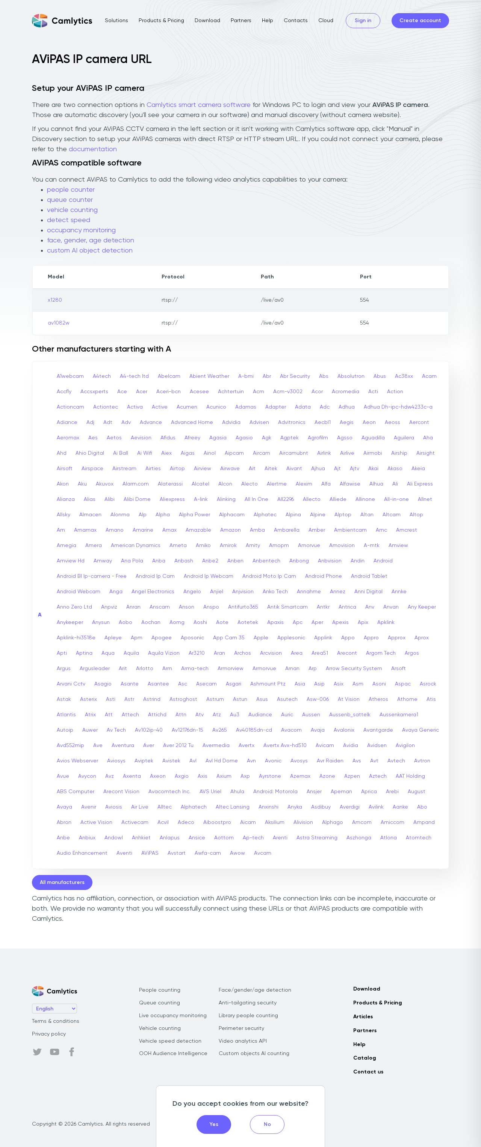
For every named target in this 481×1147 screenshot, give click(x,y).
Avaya (64, 807)
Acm (258, 391)
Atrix (90, 714)
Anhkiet (141, 837)
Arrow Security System (354, 668)
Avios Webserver (77, 761)
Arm (167, 668)
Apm (136, 637)
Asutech (287, 699)
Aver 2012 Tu (178, 745)
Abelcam (169, 376)
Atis (431, 699)
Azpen (352, 776)
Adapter (275, 407)
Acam (429, 376)
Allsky (63, 514)
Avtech (396, 761)
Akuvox (104, 484)
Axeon (158, 776)
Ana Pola (132, 561)
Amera (93, 545)
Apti (62, 653)
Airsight (425, 453)
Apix (363, 622)
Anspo (211, 607)
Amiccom (392, 822)
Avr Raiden (330, 761)
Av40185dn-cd (254, 730)
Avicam (325, 745)
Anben (235, 561)
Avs (356, 761)
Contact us (368, 1072)
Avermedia (216, 745)
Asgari (233, 684)
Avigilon (405, 745)
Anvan (391, 607)
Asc (182, 684)
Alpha (163, 514)
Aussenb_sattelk (350, 714)
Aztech (378, 776)
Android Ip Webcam (208, 576)
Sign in (363, 20)
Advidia (231, 422)
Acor (317, 391)
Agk (266, 437)
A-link (201, 499)
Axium (223, 776)
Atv (199, 714)
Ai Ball (120, 453)
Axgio (182, 776)
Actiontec (105, 407)
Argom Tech (381, 653)
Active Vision (96, 822)
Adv (126, 422)
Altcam (392, 514)
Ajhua (318, 468)
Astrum (215, 699)
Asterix (88, 699)
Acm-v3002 (288, 391)
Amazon (230, 530)
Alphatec (265, 514)
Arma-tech (195, 668)
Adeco (186, 822)
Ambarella (286, 530)
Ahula (237, 791)
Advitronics (292, 422)
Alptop (342, 514)
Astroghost (183, 699)
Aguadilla (373, 437)
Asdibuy (321, 807)
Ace (122, 391)
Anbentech (266, 561)
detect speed (68, 220)
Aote (222, 622)
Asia (300, 684)
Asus (262, 699)
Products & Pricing (161, 20)
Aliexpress (172, 499)
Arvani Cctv (71, 684)
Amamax (85, 530)
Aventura (123, 745)
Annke (399, 591)
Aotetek (247, 622)
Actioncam (70, 407)
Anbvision (330, 561)
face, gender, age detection (90, 240)
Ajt (337, 468)
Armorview (231, 668)
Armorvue (264, 668)
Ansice (197, 837)
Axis (202, 776)
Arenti (280, 837)
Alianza (66, 499)
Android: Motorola (275, 791)
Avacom (291, 730)
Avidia (350, 745)
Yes (214, 1124)
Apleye (113, 637)
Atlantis (66, 714)
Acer (141, 391)
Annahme (309, 591)
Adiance (67, 422)
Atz (217, 714)
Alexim (304, 484)
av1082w (59, 323)
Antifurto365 (243, 607)
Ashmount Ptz (268, 684)
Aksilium (274, 822)
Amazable (198, 530)
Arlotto (144, 668)
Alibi (109, 499)
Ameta (178, 545)
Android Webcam (78, 591)
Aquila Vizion (164, 653)
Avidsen (377, 745)
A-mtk (372, 545)
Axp (245, 776)
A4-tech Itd (134, 376)
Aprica (369, 791)
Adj (90, 422)
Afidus (167, 437)
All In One (256, 499)
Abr (267, 376)
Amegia (66, 545)
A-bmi (246, 376)
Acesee (199, 391)
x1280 (55, 300)
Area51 (320, 653)
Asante (130, 684)
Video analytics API (243, 1041)
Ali (395, 484)
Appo (348, 637)
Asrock (428, 684)
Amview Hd (71, 561)
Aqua (108, 653)
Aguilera (404, 437)
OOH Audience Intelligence (173, 1053)
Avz (109, 776)
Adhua (347, 407)
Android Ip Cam (155, 576)
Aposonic (192, 637)
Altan (367, 514)
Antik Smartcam (287, 607)
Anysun (101, 622)
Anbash (183, 561)
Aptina (84, 653)
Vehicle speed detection (170, 1041)
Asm (357, 684)
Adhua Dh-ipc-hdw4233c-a (398, 407)
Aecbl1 (323, 422)
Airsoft (65, 468)
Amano (115, 530)
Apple (261, 637)
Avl (193, 761)
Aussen (311, 714)
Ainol (210, 453)
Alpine (317, 514)
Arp (313, 668)
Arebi (392, 791)
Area (297, 653)
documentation (93, 149)
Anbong (299, 561)
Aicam (248, 822)
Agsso (344, 437)
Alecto (249, 484)
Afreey (192, 437)
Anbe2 (210, 561)
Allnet (425, 499)
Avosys (299, 761)
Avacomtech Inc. (169, 791)
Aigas (188, 453)
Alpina (293, 514)
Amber (317, 530)
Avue (63, 776)
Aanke (400, 807)
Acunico (216, 407)
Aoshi (200, 622)
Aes (93, 437)
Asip (319, 684)
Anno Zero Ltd (74, 607)
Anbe (63, 837)
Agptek (289, 437)
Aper (317, 622)
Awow (237, 853)
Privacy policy (49, 1034)
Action (395, 391)
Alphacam (232, 514)
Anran (133, 607)
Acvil (163, 822)
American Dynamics (135, 545)
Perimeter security (241, 1028)
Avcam (262, 853)
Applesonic (291, 637)
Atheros (378, 699)
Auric (287, 714)
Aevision (141, 437)
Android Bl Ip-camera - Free (92, 576)
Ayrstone (270, 776)
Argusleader (95, 668)
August (416, 791)
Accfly (64, 391)
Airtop (177, 468)
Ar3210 (197, 653)
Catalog (364, 1058)
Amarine (143, 530)
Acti (373, 391)
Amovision (342, 545)
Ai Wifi (144, 453)
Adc (325, 407)
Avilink (376, 807)
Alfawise (350, 484)
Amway (103, 561)
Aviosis (113, 807)
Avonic (273, 761)
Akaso (394, 468)
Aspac (403, 684)
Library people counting (248, 1015)
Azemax (300, 776)
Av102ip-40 (149, 730)
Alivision (303, 822)
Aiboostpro (217, 822)
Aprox (421, 637)
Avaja (318, 730)
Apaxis (275, 622)
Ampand (424, 822)
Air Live (139, 807)
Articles (363, 1016)
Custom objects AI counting (254, 1053)
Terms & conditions (55, 1021)
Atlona (388, 837)
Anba (158, 561)
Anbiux (87, 837)
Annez (337, 591)
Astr (129, 699)
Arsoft (398, 668)
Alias (89, 499)
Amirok (228, 545)
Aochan (150, 622)
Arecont (347, 653)
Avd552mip (70, 745)
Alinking (226, 499)
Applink (323, 637)
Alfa (326, 484)
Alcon (225, 484)
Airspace (92, 468)
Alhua (376, 484)
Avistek (171, 761)
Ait (252, 468)
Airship (399, 453)
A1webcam (70, 376)
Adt (107, 422)
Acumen (187, 407)
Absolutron (351, 376)
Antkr (323, 607)
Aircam (261, 453)
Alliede (338, 499)
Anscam (160, 607)
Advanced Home (192, 422)
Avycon (87, 776)
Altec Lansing (233, 807)
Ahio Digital (90, 453)
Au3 (234, 714)
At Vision (349, 699)
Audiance (260, 714)
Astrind (151, 699)
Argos (412, 653)
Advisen (259, 422)
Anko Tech (275, 591)
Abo (422, 807)
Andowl (113, 837)
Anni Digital (368, 591)
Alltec (164, 807)
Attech (130, 714)
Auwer (90, 730)
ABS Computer (75, 791)
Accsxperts (94, 391)
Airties (153, 468)
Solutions (116, 20)
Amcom (362, 822)
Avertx (246, 745)
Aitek (271, 468)
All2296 (285, 499)
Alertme (277, 484)
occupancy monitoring (81, 230)
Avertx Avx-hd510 (285, 745)
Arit (123, 668)
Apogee (161, 637)
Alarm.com (136, 484)
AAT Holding (410, 776)
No (267, 1124)
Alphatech (194, 807)
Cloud (325, 20)
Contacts (296, 20)
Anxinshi (268, 807)
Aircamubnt (293, 453)
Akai (373, 468)
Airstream (124, 468)
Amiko (203, 545)
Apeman (341, 791)
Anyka (294, 807)
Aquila (131, 653)
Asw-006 (318, 699)
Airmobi (372, 453)
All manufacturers (62, 882)
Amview (398, 545)
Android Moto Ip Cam (269, 576)
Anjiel (216, 591)
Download (207, 20)
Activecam (134, 822)
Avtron (422, 761)
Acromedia (345, 391)
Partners (241, 20)
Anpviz (109, 607)
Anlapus (170, 837)
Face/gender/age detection (255, 990)
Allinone (365, 499)
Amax (169, 530)
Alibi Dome (137, 499)
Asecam (206, 684)
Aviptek (144, 761)
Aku (82, 484)
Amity (253, 545)
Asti (110, 699)
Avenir (88, 807)
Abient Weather (209, 376)
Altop (416, 514)
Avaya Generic (420, 730)
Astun (240, 699)
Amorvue (309, 545)
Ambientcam (350, 530)
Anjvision (243, 591)
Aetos (114, 437)
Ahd (62, 453)
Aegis (347, 422)
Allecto (312, 499)
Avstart (177, 853)
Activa (135, 407)
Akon (63, 484)
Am (61, 530)
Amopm (279, 545)
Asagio (103, 684)
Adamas (245, 407)
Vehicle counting (160, 1028)
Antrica (347, 607)
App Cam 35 (229, 637)
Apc (298, 622)
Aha (428, 437)
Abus (380, 376)
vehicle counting (72, 210)
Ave (98, 745)
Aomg (177, 622)
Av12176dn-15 (187, 730)
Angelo (192, 591)
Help (267, 20)
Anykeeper (70, 622)
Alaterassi (170, 484)
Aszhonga (358, 837)
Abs (323, 376)
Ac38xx (404, 376)
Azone (327, 776)
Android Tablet (369, 576)
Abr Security (295, 376)
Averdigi (350, 807)
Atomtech (418, 837)
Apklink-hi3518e (76, 637)
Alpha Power (194, 514)
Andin (358, 561)
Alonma (120, 514)
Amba (257, 530)
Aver (148, 745)
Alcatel (200, 484)
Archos (242, 653)
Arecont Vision (121, 791)
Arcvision (271, 653)
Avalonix (344, 730)
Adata (303, 407)
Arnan (292, 668)
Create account (420, 20)
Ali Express (420, 484)
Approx (396, 637)
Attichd (157, 714)
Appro (371, 637)
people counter (71, 189)
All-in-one (396, 499)
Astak (64, 699)
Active (160, 407)
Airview (202, 468)
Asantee (158, 684)
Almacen (90, 514)
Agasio (244, 437)
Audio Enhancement (82, 853)
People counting (159, 990)
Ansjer (314, 791)
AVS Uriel (210, 791)
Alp (143, 514)
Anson (186, 607)
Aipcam (234, 453)
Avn (251, 761)
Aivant (294, 468)
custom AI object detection (90, 250)
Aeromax (68, 437)
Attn (180, 714)
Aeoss (392, 422)
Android (383, 561)
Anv (369, 607)
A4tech (102, 376)
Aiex (166, 453)
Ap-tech (253, 837)
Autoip (65, 730)
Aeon (369, 422)
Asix (338, 684)
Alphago (332, 822)
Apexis (340, 622)
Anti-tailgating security (248, 1003)
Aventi (124, 853)
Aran (219, 653)
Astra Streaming (316, 837)
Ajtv (354, 468)
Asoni (379, 684)
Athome (407, 699)
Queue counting (159, 1003)
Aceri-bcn (168, 391)
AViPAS (150, 853)
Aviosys (116, 761)
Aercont (419, 422)
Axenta (132, 776)
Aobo (125, 622)
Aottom (224, 837)
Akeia (418, 468)
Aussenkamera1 (399, 714)
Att (109, 714)
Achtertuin (231, 391)
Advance (151, 422)
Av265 (219, 730)
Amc (381, 530)
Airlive (347, 453)
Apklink (386, 622)
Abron (64, 822)
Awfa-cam (208, 853)
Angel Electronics (153, 591)
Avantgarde (378, 730)
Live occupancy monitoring (173, 1015)
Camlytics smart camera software (199, 105)
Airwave (230, 468)
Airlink (324, 453)
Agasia (218, 437)
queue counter (70, 200)
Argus (64, 668)
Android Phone (323, 576)
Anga (116, 591)
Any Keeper (422, 607)
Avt (374, 761)
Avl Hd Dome (222, 761)
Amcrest (406, 530)
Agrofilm (318, 437)
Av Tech (116, 730)
